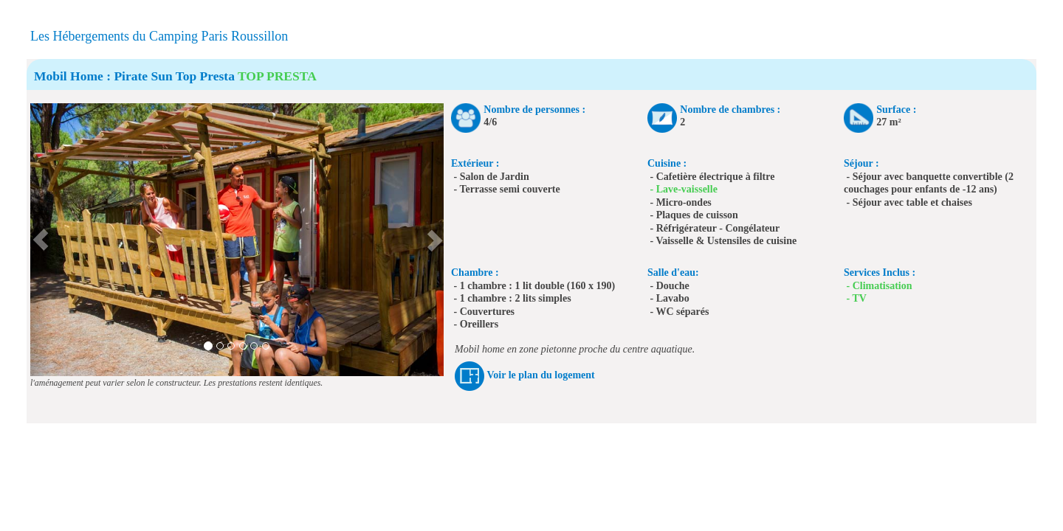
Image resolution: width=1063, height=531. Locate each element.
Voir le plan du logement (541, 375)
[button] (40, 239)
